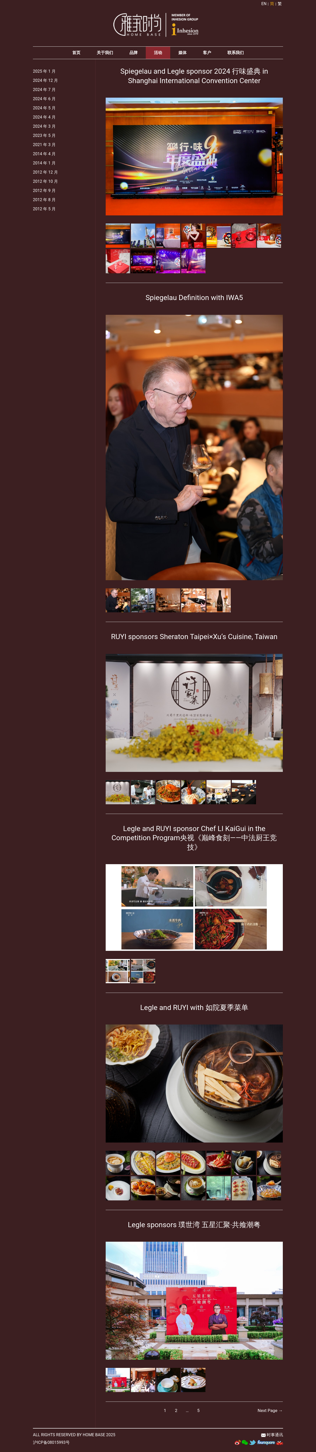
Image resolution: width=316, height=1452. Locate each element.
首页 (76, 53)
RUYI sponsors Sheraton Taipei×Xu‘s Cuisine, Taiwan (194, 637)
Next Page (270, 1411)
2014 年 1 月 (44, 164)
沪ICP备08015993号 (51, 1443)
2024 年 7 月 (44, 90)
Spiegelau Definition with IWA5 (194, 298)
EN (264, 3)
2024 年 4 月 (44, 118)
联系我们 (235, 53)
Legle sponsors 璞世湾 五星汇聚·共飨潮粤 (194, 1225)
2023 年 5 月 (44, 136)
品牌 (133, 53)
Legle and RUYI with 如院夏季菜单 (194, 1008)
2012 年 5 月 (44, 210)
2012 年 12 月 (45, 173)
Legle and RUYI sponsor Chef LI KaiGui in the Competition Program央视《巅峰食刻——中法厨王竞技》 (194, 838)
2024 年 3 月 (44, 127)
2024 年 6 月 (44, 100)
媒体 (182, 53)
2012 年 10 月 (45, 182)
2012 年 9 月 (44, 191)
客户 (207, 53)
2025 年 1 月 (44, 72)
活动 (158, 53)
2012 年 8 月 (44, 201)
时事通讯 (275, 1435)
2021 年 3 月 (44, 146)
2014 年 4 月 (44, 155)
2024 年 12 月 (45, 81)
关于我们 (105, 53)
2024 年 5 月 (44, 109)
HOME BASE (94, 1435)
